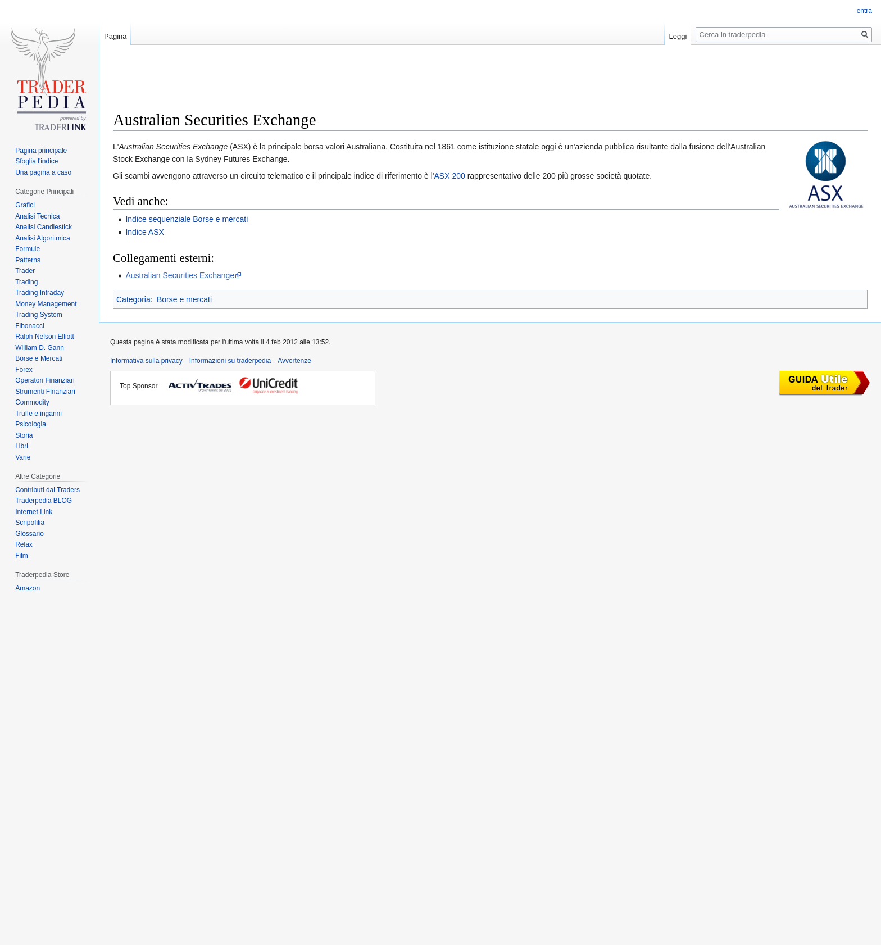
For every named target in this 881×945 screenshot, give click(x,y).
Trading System (38, 315)
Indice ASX (144, 232)
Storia (24, 435)
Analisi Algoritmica (42, 238)
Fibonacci (29, 326)
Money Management (45, 304)
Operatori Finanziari (44, 380)
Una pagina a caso (43, 172)
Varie (22, 457)
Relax (24, 544)
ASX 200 (449, 175)
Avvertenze (294, 361)
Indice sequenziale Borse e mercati (186, 219)
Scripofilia (29, 522)
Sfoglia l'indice (36, 161)
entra (864, 11)
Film (21, 556)
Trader (25, 271)
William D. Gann (39, 348)
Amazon (27, 588)
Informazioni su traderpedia (230, 361)
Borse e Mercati (38, 358)
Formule (27, 249)
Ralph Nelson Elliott (44, 336)
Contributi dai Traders (47, 490)
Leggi (678, 36)
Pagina (115, 36)
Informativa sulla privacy (146, 361)
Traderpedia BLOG (43, 501)
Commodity (32, 402)
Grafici (25, 205)
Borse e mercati (184, 299)
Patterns (27, 260)
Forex (24, 370)
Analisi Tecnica (37, 216)
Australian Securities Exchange (179, 275)
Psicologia (30, 424)
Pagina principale (41, 151)
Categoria (133, 299)
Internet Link (33, 512)
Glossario (29, 534)
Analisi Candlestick (43, 227)
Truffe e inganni (38, 413)
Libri (21, 446)
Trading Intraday (39, 293)
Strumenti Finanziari (45, 392)
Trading (26, 282)
